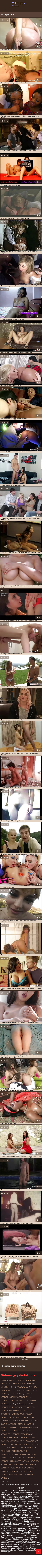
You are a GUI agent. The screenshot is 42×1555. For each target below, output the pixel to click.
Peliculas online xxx (32, 1503)
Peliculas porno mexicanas (27, 1505)
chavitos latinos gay (26, 1380)
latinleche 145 (7, 1404)
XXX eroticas (34, 1512)
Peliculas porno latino (9, 1498)
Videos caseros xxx (12, 1532)
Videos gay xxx (19, 1546)
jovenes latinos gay (19, 1397)
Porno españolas (15, 1525)
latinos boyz (7, 1407)
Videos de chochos (25, 1550)
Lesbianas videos (8, 1521)
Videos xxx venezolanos (18, 1510)
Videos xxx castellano (29, 1492)
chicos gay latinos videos (13, 1384)
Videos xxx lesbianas (15, 1530)
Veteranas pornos (12, 1518)
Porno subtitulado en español (18, 1499)
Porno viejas (22, 1507)
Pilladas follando (28, 1532)
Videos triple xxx (18, 1528)
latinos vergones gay (22, 1434)
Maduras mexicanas (21, 1539)
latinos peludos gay (28, 1427)
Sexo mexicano (11, 1501)
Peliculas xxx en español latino (13, 1537)
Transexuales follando (22, 1491)
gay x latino (19, 1390)
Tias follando (30, 1530)
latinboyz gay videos (26, 1400)
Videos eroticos (7, 1534)
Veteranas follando (8, 1507)
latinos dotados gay (25, 1407)
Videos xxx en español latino (18, 1541)
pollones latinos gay (20, 1444)
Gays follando (31, 1548)
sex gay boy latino (28, 1454)
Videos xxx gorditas (26, 1494)
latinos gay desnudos (22, 1414)
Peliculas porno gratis (18, 1512)
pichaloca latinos (15, 1441)
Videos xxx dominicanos (24, 1514)
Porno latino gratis (13, 1527)
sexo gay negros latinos (22, 1468)
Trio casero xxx (7, 1514)
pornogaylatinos (9, 1454)
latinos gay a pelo (10, 1410)
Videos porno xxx (27, 1500)
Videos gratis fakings (30, 1496)
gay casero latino (23, 1387)
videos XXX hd (29, 1519)
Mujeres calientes (27, 1518)
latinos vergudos (9, 1437)
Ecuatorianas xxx (9, 1505)
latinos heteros (17, 1424)
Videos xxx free (28, 1527)
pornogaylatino (19, 1451)
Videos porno (24, 1498)
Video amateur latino (9, 1494)
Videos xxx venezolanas (27, 1536)
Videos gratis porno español (12, 1503)
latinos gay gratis (21, 1421)
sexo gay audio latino (11, 1458)
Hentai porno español (26, 1545)
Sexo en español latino (31, 1543)
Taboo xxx (30, 1509)
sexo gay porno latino (12, 1471)
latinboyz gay (7, 1400)
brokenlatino (7, 1380)
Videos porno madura (17, 1509)
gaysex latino (15, 1394)
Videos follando (22, 1521)
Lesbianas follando (9, 1550)
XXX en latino (6, 1491)
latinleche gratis (24, 1404)
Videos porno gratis (23, 1534)
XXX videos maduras (26, 1501)
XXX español (13, 1492)
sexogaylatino (16, 1475)
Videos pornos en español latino (18, 1542)
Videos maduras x (13, 1496)
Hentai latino (11, 1536)
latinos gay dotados (11, 1417)
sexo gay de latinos (19, 1461)
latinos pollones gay (11, 1431)
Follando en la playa (16, 1548)
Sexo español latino (9, 1545)
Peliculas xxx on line (18, 1523)
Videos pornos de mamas (18, 1516)
